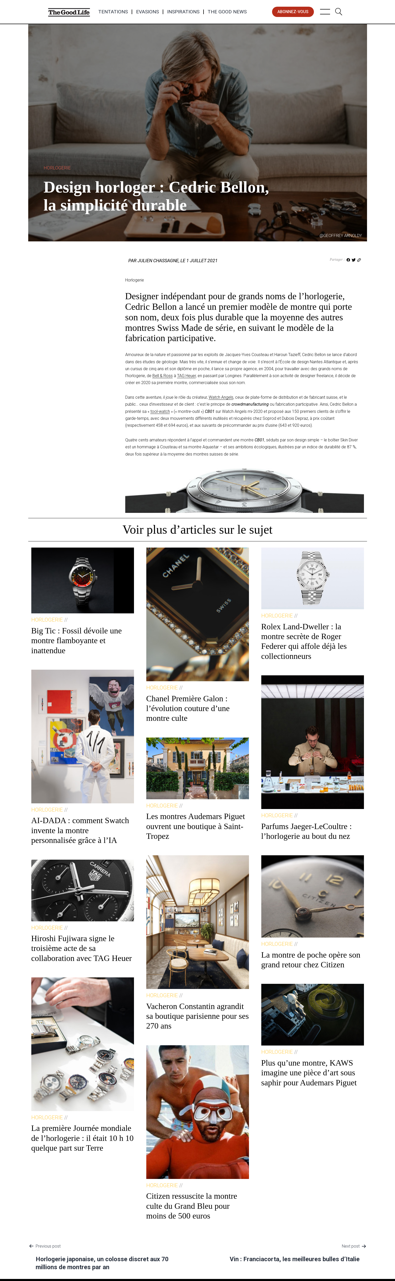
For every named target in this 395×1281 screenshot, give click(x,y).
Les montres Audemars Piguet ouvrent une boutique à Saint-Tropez (195, 826)
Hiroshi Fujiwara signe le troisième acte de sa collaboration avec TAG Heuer (81, 948)
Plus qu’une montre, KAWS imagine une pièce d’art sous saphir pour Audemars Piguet (309, 1072)
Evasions (147, 12)
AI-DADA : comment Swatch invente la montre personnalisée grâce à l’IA (80, 830)
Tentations (113, 12)
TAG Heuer (186, 375)
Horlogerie (57, 167)
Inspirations (183, 12)
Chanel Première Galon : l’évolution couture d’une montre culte (188, 708)
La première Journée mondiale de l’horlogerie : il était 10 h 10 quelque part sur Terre (82, 1137)
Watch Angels (221, 397)
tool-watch (160, 411)
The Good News (227, 12)
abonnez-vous (293, 11)
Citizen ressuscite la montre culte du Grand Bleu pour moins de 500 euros (191, 1205)
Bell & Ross (162, 375)
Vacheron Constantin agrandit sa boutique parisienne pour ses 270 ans (197, 1016)
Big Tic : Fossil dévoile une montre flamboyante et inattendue (76, 640)
